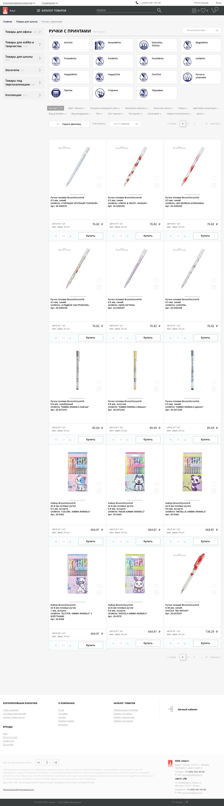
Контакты (63, 724)
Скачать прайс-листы (14, 717)
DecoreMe (8, 744)
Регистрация (201, 3)
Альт (5, 733)
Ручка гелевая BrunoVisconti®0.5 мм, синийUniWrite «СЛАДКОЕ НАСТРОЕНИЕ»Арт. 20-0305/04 (70, 303)
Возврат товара (66, 720)
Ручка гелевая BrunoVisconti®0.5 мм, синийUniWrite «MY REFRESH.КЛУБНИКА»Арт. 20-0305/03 (184, 201)
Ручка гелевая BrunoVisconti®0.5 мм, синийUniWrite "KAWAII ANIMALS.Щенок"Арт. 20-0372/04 (184, 405)
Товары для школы (123, 720)
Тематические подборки (126, 709)
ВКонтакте (38, 762)
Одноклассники (47, 762)
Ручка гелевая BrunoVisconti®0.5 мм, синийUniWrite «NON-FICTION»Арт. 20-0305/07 (125, 303)
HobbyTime (8, 740)
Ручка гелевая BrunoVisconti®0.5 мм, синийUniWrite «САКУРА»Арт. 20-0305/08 (182, 303)
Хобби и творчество (124, 717)
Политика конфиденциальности (18, 789)
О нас (61, 709)
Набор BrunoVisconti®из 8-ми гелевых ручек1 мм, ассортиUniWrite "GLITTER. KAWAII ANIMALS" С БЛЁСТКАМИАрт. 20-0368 (71, 612)
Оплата (62, 717)
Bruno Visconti (10, 737)
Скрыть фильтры (71, 124)
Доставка (63, 713)
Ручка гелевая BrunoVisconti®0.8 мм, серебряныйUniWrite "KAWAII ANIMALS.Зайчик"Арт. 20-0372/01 (70, 405)
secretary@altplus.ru (192, 774)
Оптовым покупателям (14, 713)
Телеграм (55, 762)
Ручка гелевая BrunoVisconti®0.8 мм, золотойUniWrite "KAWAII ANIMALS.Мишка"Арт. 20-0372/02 (127, 405)
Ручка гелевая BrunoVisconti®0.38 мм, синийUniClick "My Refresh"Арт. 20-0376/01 (182, 609)
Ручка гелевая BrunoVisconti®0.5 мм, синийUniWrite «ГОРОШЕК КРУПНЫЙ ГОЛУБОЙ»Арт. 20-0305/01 (74, 201)
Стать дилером (10, 709)
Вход (218, 3)
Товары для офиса (123, 713)
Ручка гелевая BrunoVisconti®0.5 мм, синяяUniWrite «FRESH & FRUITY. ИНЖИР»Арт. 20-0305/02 (127, 201)
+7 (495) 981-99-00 (195, 771)
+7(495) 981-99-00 (150, 3)
